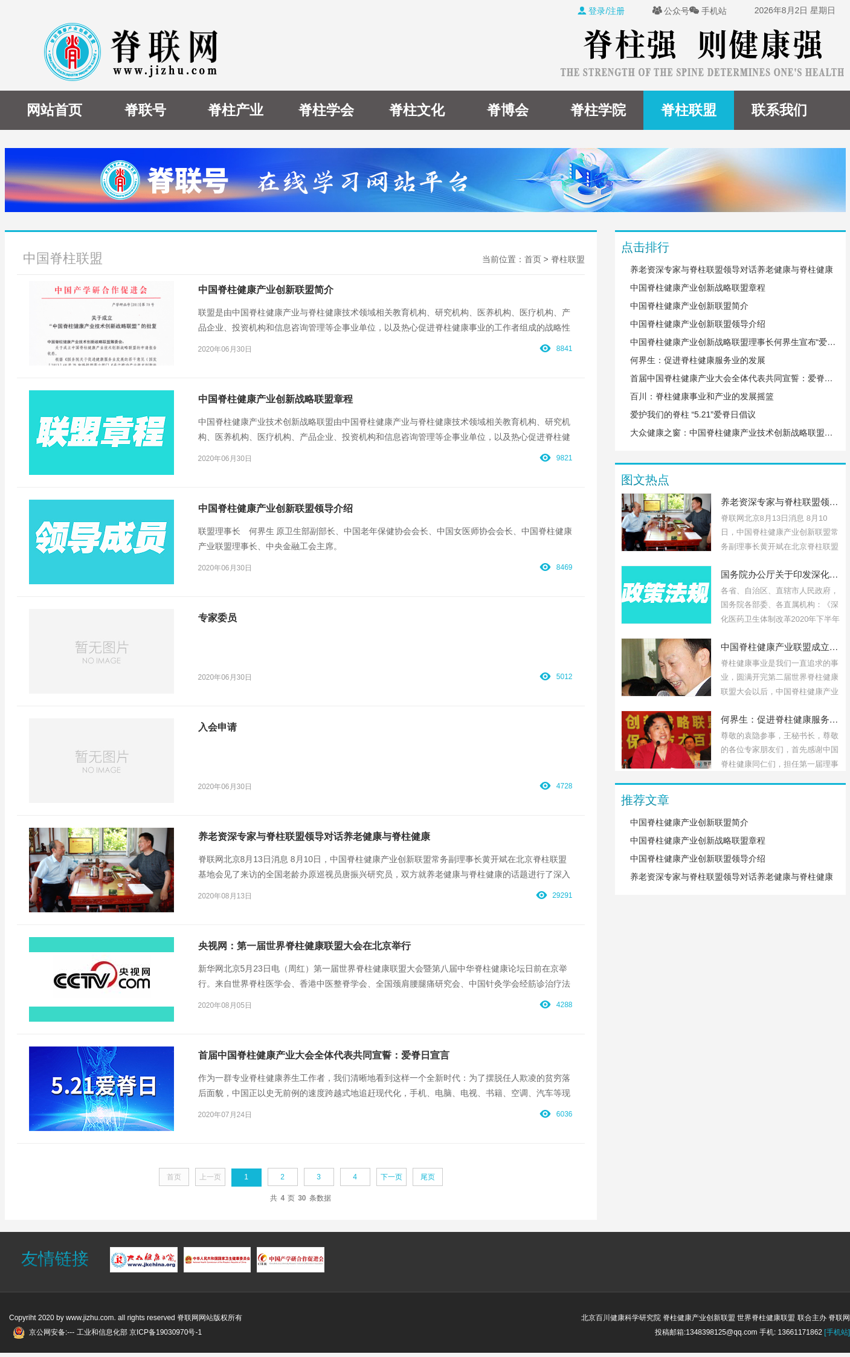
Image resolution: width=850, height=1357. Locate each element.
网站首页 (54, 110)
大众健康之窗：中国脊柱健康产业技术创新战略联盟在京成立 (733, 432)
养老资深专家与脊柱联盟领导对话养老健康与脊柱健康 (731, 269)
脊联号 (145, 110)
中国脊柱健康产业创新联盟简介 (689, 306)
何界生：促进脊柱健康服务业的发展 (697, 360)
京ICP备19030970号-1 (165, 1332)
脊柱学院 (598, 110)
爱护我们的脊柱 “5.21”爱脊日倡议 (693, 414)
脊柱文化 (417, 110)
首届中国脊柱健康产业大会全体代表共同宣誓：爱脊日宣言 (733, 378)
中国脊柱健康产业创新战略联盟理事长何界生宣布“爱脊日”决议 (733, 342)
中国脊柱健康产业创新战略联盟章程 (697, 287)
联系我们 (779, 110)
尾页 (427, 1177)
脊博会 (508, 110)
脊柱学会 (326, 110)
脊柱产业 (235, 110)
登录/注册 (601, 11)
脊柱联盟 (688, 110)
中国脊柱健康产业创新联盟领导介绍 (697, 324)
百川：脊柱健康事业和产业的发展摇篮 (702, 396)
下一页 (391, 1177)
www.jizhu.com (90, 1317)
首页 (532, 259)
